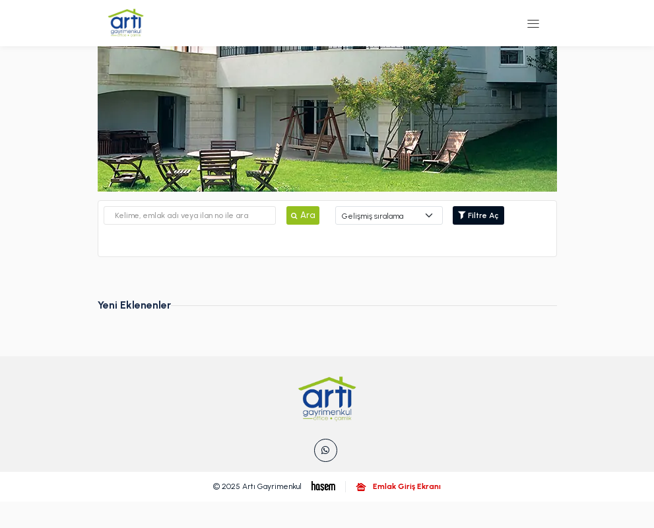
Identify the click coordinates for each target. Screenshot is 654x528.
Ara (303, 215)
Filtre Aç (478, 215)
